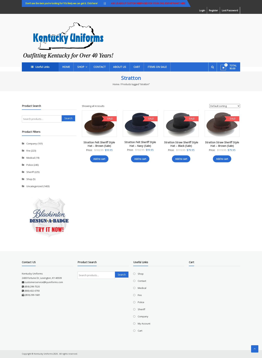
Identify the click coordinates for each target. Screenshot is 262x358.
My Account (144, 323)
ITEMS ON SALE (157, 67)
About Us (119, 67)
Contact (100, 67)
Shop (80, 67)
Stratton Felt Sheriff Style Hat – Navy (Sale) (140, 144)
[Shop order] (224, 106)
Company (31, 143)
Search (68, 118)
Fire (28, 150)
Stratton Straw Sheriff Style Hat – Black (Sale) (181, 144)
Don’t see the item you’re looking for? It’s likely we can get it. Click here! (61, 3)
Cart (137, 67)
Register (213, 10)
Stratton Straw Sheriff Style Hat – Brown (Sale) (222, 144)
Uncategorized (34, 186)
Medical (30, 157)
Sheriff (30, 172)
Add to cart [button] (99, 158)
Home (66, 67)
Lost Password (230, 10)
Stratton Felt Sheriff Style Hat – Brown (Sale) (99, 144)
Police (29, 165)
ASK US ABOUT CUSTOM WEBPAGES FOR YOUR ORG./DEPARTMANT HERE (148, 3)
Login (202, 10)
